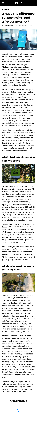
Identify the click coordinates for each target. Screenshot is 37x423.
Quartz (29, 105)
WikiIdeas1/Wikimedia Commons (25, 290)
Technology (5, 9)
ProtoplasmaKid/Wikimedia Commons (23, 181)
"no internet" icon (21, 259)
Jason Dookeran (9, 26)
